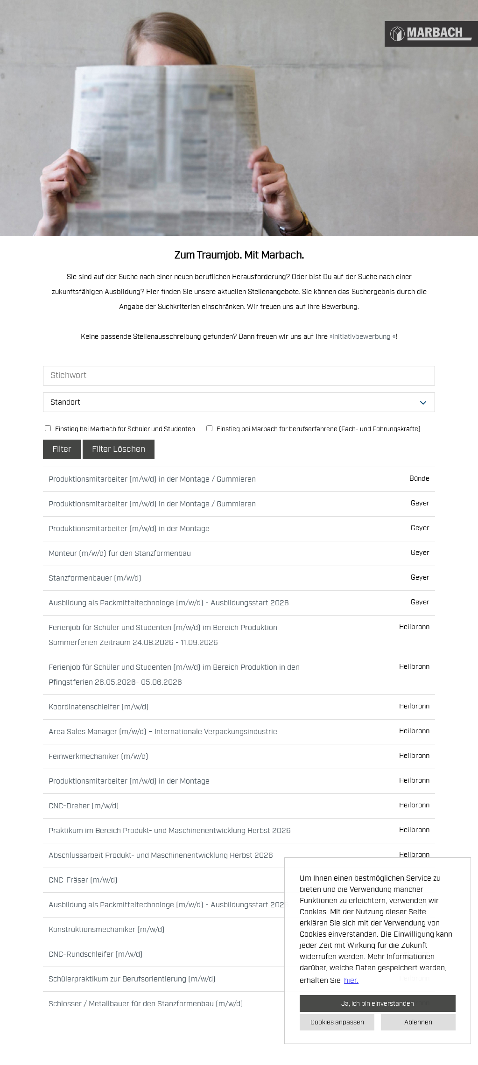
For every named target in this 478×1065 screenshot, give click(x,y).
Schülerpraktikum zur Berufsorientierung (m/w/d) (132, 979)
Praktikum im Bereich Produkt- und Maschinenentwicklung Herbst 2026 (170, 830)
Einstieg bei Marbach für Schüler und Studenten (120, 429)
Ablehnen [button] (418, 1022)
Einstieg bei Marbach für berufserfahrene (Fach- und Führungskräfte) (313, 429)
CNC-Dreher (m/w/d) (84, 806)
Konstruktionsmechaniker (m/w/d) (107, 929)
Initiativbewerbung (362, 336)
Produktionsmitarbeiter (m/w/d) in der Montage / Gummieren (152, 479)
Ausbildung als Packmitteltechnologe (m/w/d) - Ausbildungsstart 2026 (169, 603)
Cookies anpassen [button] (337, 1022)
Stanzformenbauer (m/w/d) (95, 578)
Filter (61, 449)
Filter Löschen (118, 449)
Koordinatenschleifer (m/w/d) (99, 707)
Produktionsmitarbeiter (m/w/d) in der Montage (129, 528)
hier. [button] (351, 980)
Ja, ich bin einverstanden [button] (377, 1003)
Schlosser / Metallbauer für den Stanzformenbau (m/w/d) (146, 1004)
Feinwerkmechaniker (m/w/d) (98, 756)
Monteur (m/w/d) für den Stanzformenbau (120, 553)
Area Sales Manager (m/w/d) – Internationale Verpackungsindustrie (163, 731)
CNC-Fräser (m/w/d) (83, 880)
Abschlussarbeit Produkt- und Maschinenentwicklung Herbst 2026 (161, 855)
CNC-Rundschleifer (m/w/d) (96, 954)
